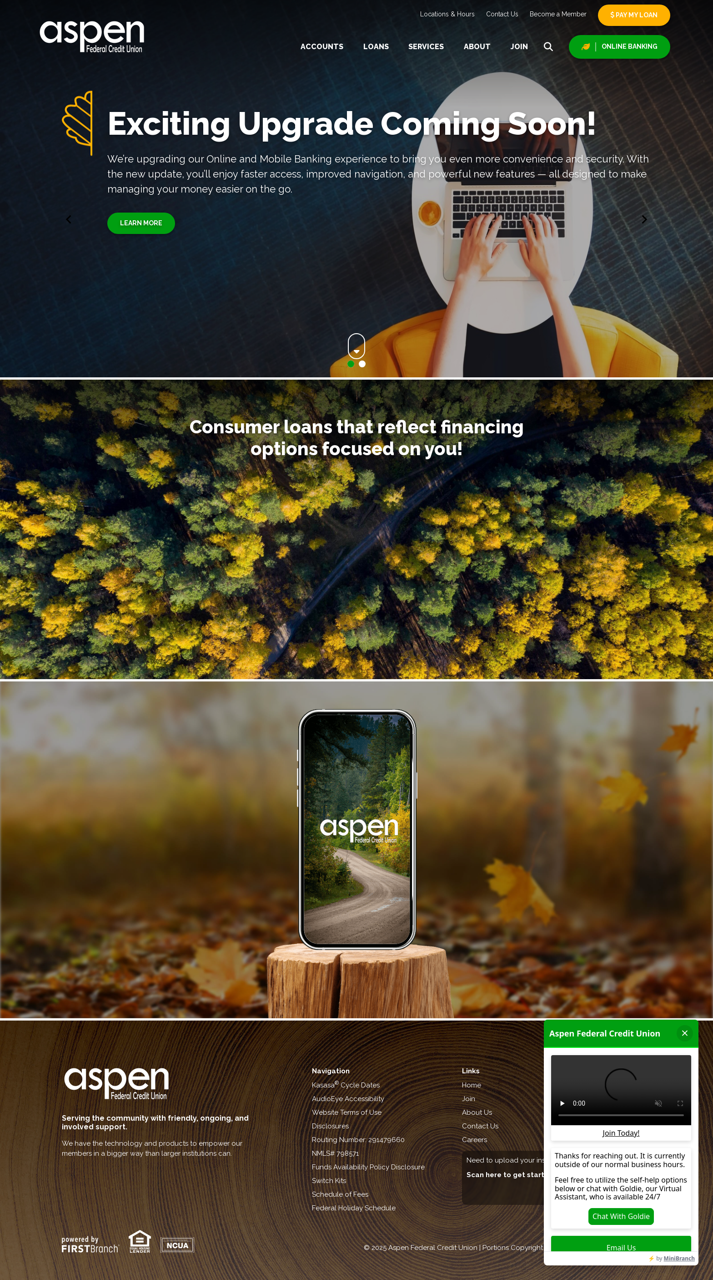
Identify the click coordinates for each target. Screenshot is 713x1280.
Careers (474, 1140)
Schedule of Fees (340, 1194)
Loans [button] (376, 46)
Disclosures (330, 1126)
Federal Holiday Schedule (354, 1208)
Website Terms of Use (347, 1112)
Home (471, 1085)
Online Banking (630, 46)
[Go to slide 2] (362, 364)
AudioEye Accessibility (348, 1099)
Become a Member (558, 14)
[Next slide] (644, 218)
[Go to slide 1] (350, 364)
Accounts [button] (322, 46)
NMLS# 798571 (335, 1153)
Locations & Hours (447, 14)
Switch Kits (329, 1181)
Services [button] (426, 46)
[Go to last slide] (69, 218)
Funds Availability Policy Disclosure (368, 1167)
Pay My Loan (634, 15)
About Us (477, 1112)
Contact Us (502, 14)
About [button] (477, 46)
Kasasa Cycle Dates (346, 1085)
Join (519, 46)
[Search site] (548, 46)
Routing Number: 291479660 (358, 1140)
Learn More (141, 223)
